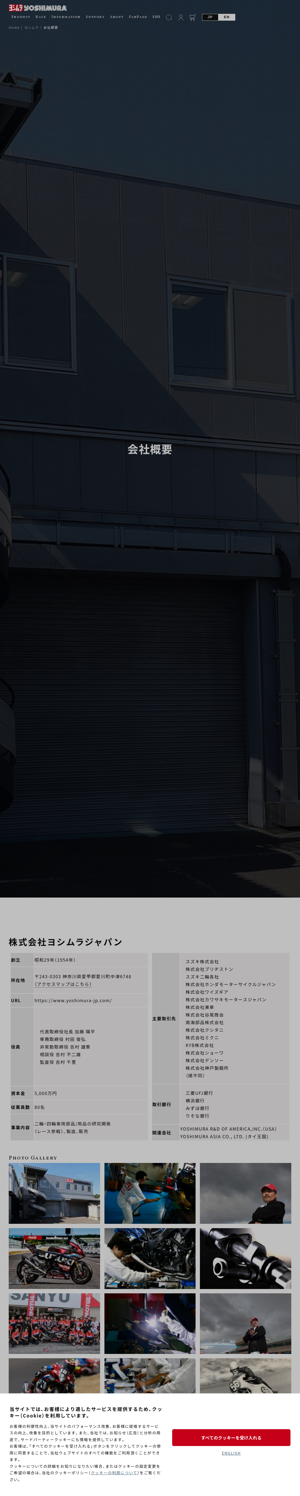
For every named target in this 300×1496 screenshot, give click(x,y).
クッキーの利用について (114, 1472)
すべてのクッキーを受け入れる (231, 1437)
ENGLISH (231, 1453)
